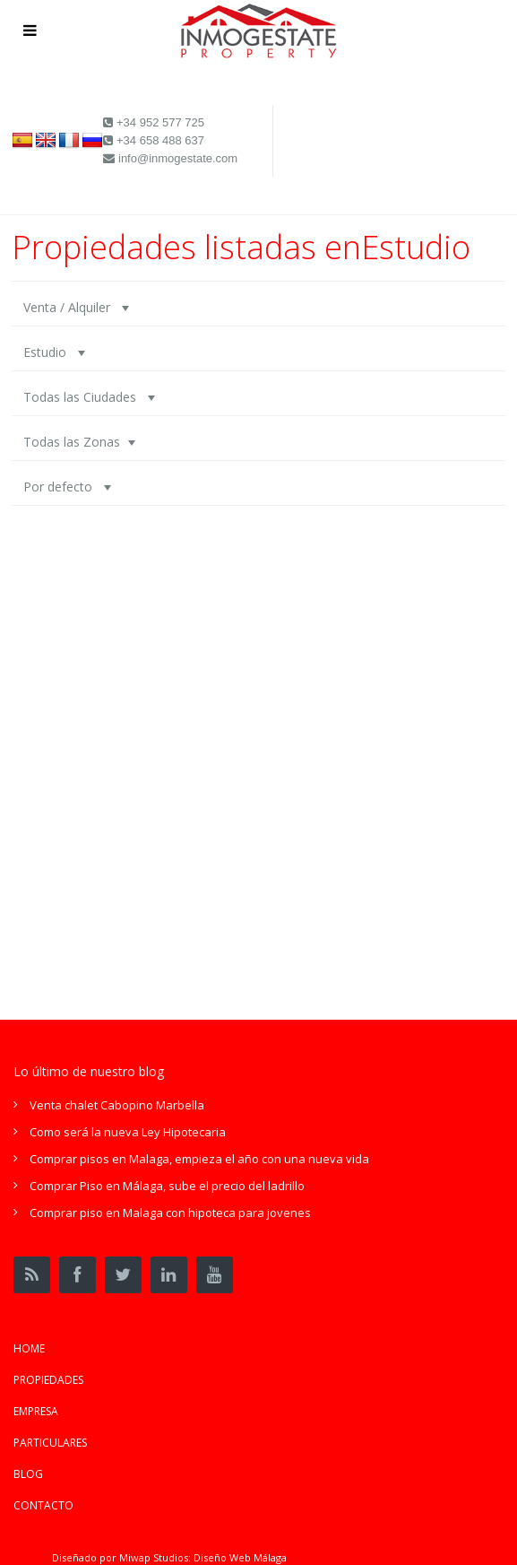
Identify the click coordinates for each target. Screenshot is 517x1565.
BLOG (28, 1474)
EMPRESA (35, 1411)
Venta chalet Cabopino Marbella (117, 1105)
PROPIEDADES (48, 1379)
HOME (29, 1348)
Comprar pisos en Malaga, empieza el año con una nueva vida (199, 1159)
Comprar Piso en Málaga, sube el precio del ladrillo (167, 1186)
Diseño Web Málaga (240, 1557)
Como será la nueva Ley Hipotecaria (128, 1132)
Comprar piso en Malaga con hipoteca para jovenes (170, 1212)
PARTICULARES (50, 1442)
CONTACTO (43, 1505)
